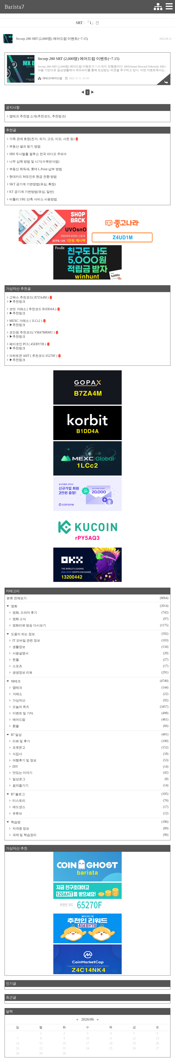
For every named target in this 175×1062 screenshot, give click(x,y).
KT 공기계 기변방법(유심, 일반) (31, 192)
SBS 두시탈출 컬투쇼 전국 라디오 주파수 (38, 154)
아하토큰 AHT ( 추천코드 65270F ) (35, 356)
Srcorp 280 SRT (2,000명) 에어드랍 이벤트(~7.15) (52, 38)
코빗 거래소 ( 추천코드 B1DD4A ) (34, 309)
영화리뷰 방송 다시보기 (90, 625)
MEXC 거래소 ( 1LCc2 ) (27, 321)
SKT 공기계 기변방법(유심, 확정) (32, 184)
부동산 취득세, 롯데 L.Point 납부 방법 (35, 169)
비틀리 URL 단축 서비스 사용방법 (33, 199)
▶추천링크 (17, 301)
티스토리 (90, 800)
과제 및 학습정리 (90, 835)
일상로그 (90, 779)
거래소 (90, 694)
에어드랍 (90, 719)
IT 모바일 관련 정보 (90, 640)
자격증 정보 (90, 828)
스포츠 (90, 666)
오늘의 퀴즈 (90, 707)
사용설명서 (90, 653)
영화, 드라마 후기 (90, 612)
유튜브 (90, 813)
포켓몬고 (90, 747)
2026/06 (87, 1019)
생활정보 (90, 647)
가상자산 (90, 700)
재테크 (89, 681)
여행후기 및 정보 (90, 760)
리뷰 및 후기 (90, 741)
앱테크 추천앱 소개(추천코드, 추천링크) (37, 116)
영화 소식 (90, 619)
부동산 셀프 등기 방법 (25, 146)
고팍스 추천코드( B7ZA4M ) (30, 297)
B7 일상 (89, 735)
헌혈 (90, 659)
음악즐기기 (90, 785)
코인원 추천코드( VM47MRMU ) (33, 332)
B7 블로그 (89, 794)
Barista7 (14, 6)
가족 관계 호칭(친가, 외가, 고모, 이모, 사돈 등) (43, 139)
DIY (90, 767)
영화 (89, 606)
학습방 (89, 822)
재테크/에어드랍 (50, 78)
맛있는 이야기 (90, 772)
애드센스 (90, 807)
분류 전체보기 (87, 598)
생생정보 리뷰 (90, 672)
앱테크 (90, 687)
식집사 (90, 754)
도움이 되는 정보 (89, 634)
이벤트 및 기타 (90, 713)
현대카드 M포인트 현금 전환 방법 (33, 176)
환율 (90, 726)
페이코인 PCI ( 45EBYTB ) (29, 344)
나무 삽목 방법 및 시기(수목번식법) (34, 161)
